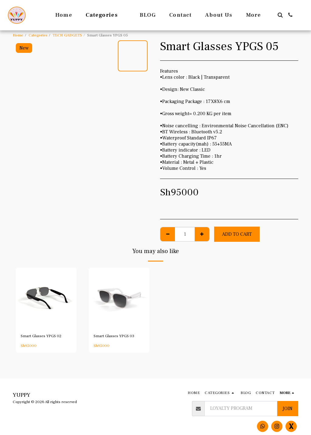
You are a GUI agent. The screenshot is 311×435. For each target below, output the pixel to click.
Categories (38, 35)
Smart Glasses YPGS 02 (41, 336)
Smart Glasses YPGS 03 (114, 336)
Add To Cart (237, 234)
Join (287, 409)
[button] (280, 15)
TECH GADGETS (67, 35)
